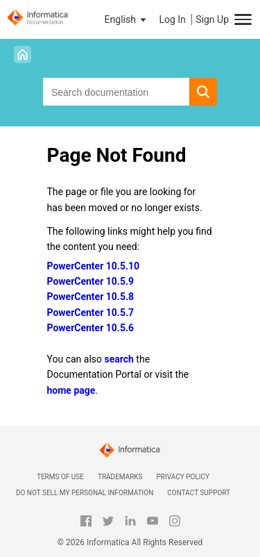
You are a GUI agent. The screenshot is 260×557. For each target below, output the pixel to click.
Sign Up (212, 19)
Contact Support (198, 493)
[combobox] (116, 92)
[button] (127, 19)
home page (71, 390)
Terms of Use (60, 477)
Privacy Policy (183, 477)
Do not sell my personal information (84, 493)
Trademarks (120, 477)
